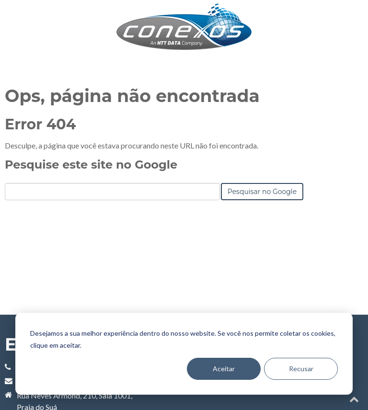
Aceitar (224, 368)
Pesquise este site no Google (91, 208)
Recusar (301, 368)
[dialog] (184, 354)
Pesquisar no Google (262, 234)
